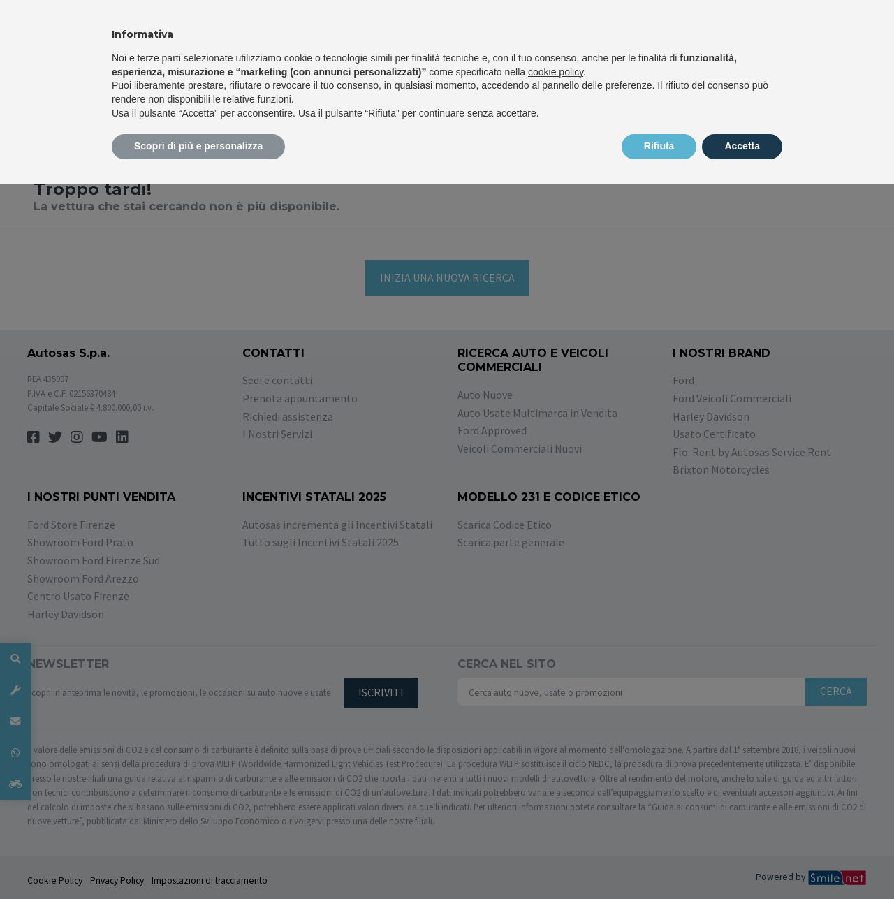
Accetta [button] (742, 146)
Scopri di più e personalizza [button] (198, 146)
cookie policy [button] (555, 72)
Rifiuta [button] (659, 146)
